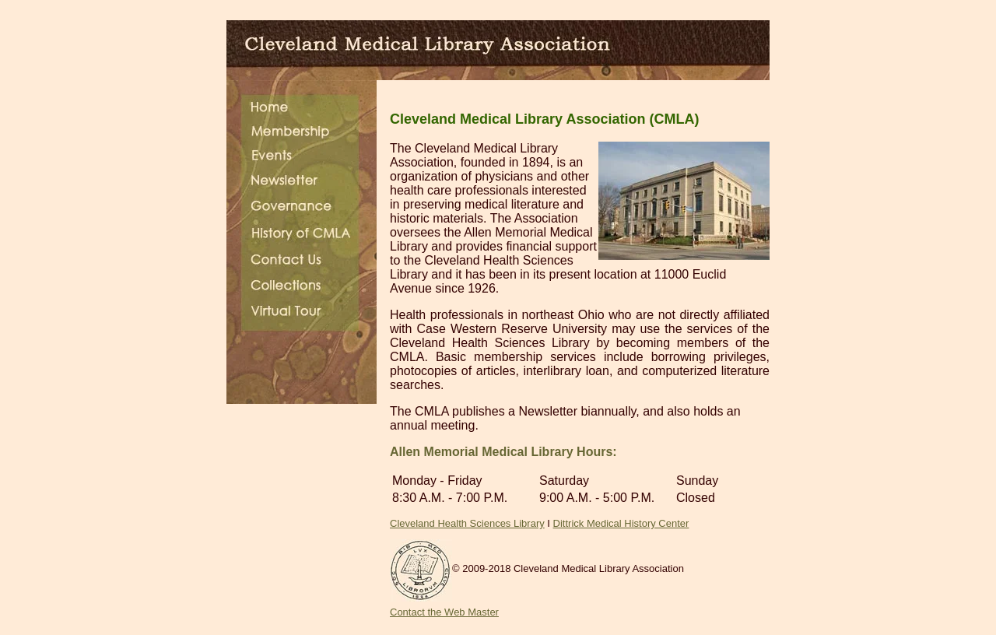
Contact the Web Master (444, 612)
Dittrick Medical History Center (621, 523)
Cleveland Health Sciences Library (467, 523)
